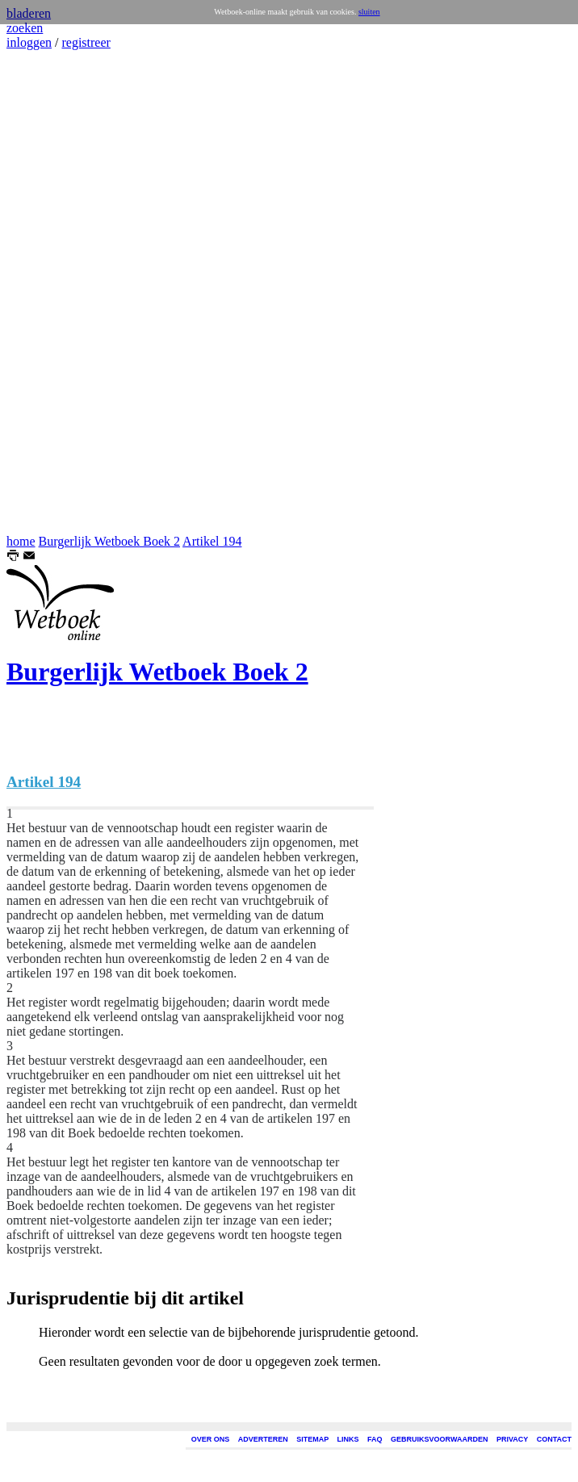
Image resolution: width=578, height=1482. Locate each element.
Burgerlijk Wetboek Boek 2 (109, 541)
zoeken (24, 28)
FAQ (375, 1439)
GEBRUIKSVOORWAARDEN (439, 1439)
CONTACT (554, 1439)
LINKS (348, 1439)
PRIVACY (512, 1439)
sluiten (369, 11)
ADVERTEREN (263, 1439)
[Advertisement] (54, 292)
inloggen (29, 42)
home (21, 541)
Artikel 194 (211, 541)
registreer (85, 42)
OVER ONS (210, 1439)
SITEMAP (312, 1439)
